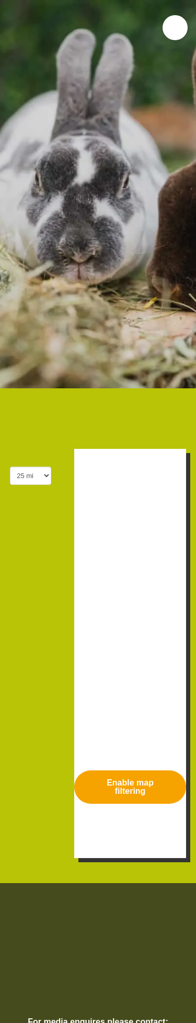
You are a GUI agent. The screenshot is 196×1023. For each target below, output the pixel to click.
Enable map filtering (130, 786)
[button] (175, 27)
